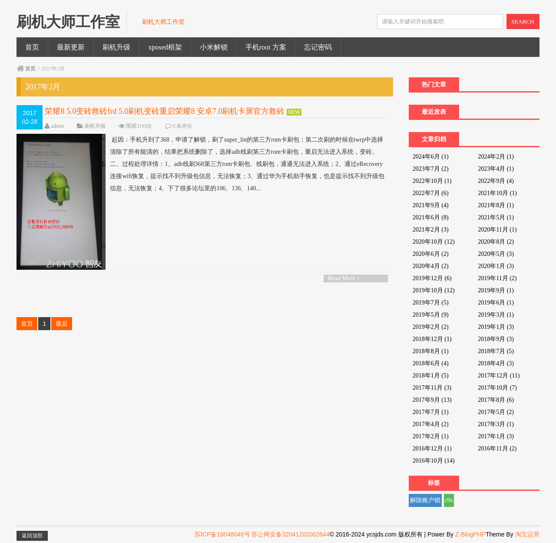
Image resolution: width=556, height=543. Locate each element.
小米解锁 (214, 47)
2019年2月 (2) (431, 327)
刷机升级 (116, 47)
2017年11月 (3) (432, 387)
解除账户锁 (425, 500)
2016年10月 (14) (434, 460)
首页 (32, 47)
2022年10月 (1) (432, 181)
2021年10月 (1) (497, 193)
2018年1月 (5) (431, 375)
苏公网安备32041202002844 (290, 534)
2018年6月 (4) (431, 363)
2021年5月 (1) (496, 217)
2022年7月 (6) (431, 193)
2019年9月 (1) (496, 290)
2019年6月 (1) (496, 302)
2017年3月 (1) (496, 424)
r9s (449, 500)
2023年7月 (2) (431, 169)
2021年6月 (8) (431, 217)
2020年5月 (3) (496, 254)
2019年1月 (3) (496, 327)
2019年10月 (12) (434, 290)
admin (57, 126)
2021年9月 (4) (431, 205)
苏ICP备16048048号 (222, 534)
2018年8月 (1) (431, 351)
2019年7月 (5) (431, 302)
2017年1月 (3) (496, 436)
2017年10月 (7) (497, 387)
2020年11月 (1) (497, 229)
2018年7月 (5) (496, 351)
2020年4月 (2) (431, 266)
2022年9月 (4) (496, 181)
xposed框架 (165, 47)
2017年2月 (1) (431, 436)
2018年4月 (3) (496, 363)
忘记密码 (318, 47)
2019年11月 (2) (497, 278)
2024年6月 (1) (431, 156)
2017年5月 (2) (496, 412)
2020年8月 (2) (496, 241)
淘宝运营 (527, 534)
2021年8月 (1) (496, 205)
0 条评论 (182, 126)
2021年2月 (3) (431, 229)
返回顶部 (32, 536)
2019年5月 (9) (431, 314)
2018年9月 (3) (496, 339)
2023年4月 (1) (496, 169)
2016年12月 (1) (432, 448)
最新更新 (71, 47)
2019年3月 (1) (496, 314)
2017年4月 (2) (431, 424)
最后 (62, 323)
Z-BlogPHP (470, 534)
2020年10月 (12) (434, 241)
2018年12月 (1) (432, 339)
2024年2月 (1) (496, 156)
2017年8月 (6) (496, 400)
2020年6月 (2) (431, 254)
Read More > (344, 278)
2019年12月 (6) (432, 278)
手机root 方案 (265, 47)
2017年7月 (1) (431, 412)
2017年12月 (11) (499, 375)
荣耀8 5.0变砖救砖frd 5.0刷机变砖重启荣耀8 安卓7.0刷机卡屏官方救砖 (165, 111)
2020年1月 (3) (496, 266)
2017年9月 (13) (432, 400)
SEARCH (522, 21)
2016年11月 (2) (497, 448)
